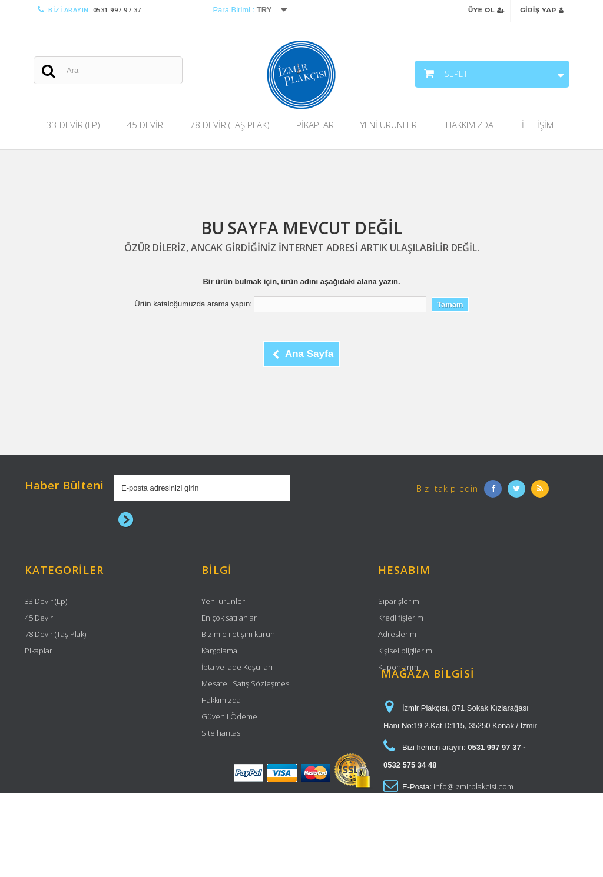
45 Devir (145, 125)
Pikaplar (315, 125)
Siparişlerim (398, 601)
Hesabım (404, 570)
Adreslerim (397, 634)
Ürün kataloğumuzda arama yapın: (192, 303)
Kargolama (219, 650)
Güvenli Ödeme (229, 716)
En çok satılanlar (229, 617)
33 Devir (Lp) (73, 125)
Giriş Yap (542, 10)
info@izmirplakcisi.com (473, 824)
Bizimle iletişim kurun (238, 634)
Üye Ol (486, 10)
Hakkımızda (469, 125)
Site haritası (221, 733)
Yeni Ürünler (388, 125)
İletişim (538, 125)
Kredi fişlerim (400, 617)
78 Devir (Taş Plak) (230, 125)
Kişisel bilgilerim (405, 650)
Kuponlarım (398, 667)
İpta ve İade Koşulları (237, 667)
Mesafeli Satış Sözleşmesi (246, 683)
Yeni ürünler (223, 601)
